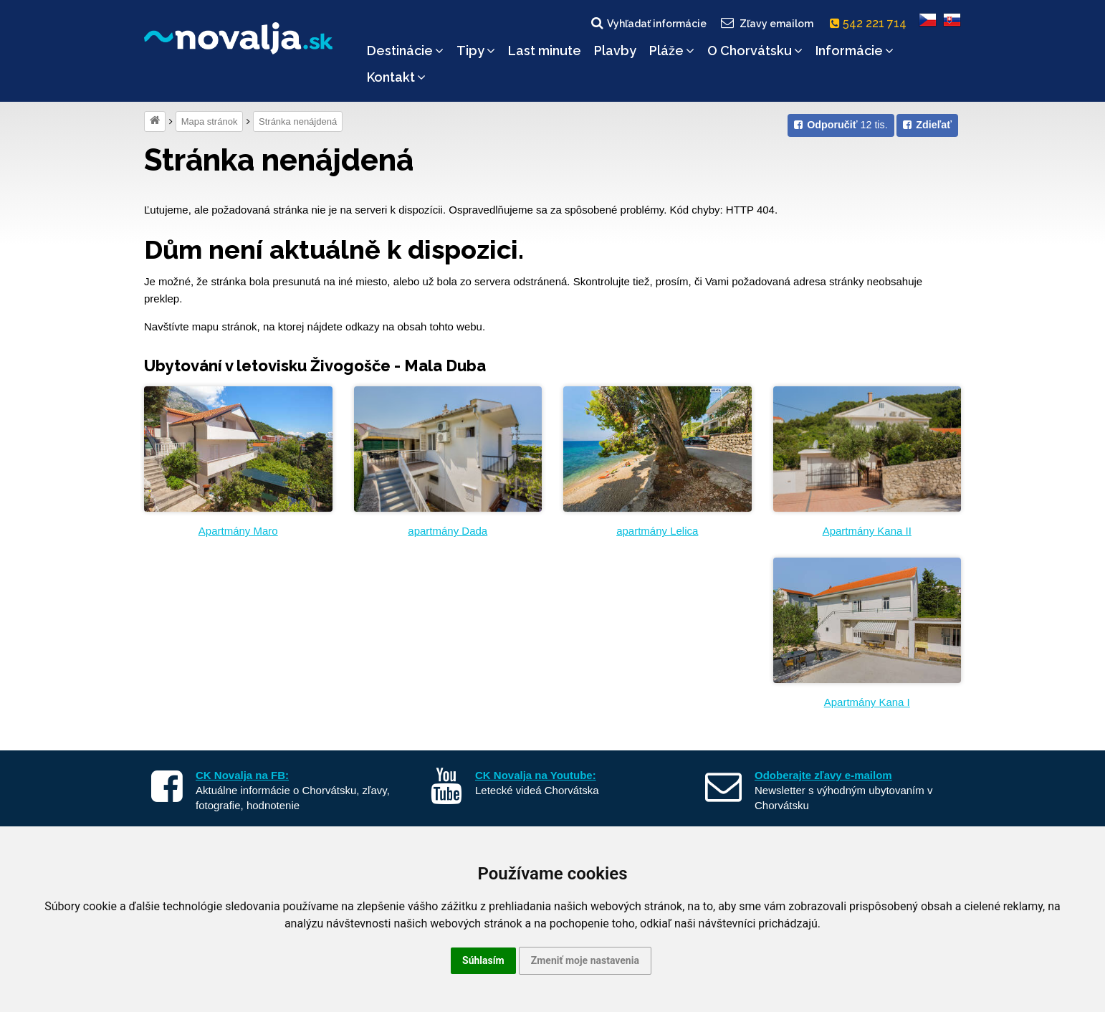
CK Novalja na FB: (242, 775)
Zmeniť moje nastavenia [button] (585, 960)
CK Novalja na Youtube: (535, 775)
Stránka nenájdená (298, 121)
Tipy (475, 50)
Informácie (854, 50)
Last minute (544, 50)
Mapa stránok (209, 121)
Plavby (615, 50)
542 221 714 (871, 23)
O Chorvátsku (755, 50)
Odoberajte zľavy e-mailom (823, 775)
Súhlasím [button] (483, 960)
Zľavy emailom (766, 22)
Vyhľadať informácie (648, 22)
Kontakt (396, 77)
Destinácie (405, 50)
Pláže (671, 50)
